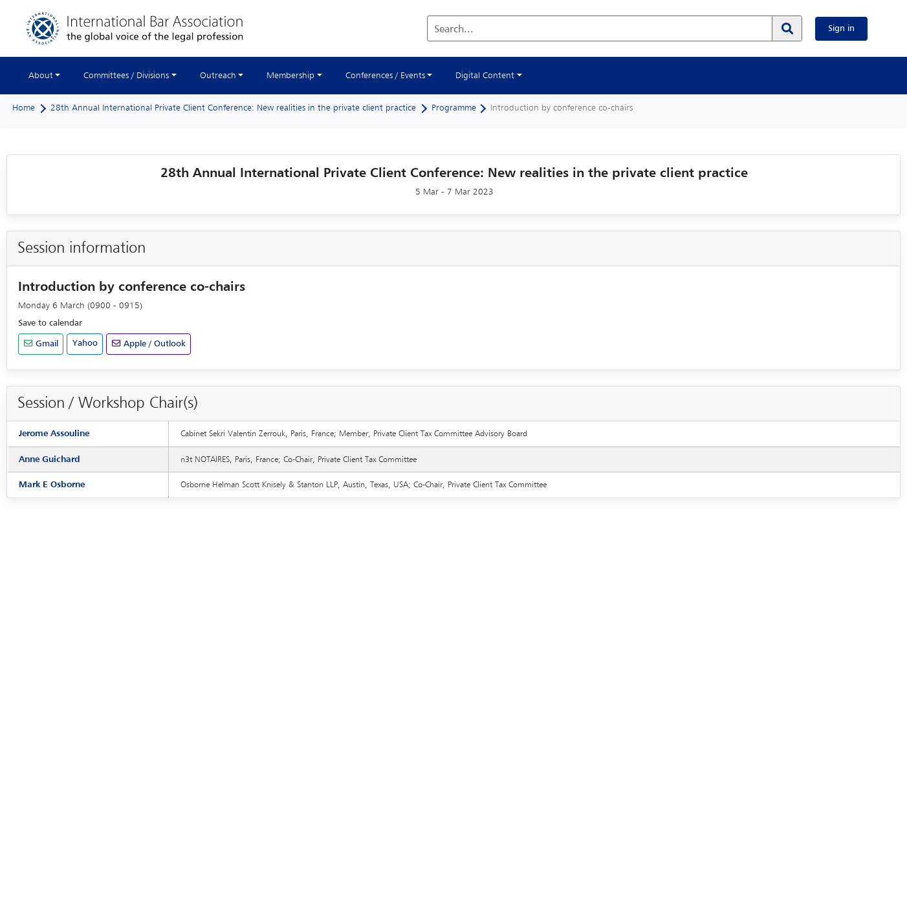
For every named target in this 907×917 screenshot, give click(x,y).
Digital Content (484, 75)
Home (23, 107)
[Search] (787, 28)
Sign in (841, 28)
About (40, 75)
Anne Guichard (49, 459)
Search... (454, 30)
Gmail (45, 343)
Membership (290, 75)
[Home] (148, 28)
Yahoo (85, 343)
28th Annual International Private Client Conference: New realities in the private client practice (233, 107)
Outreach (218, 75)
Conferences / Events (385, 75)
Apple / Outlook (153, 343)
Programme (454, 107)
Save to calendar (50, 323)
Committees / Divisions (126, 75)
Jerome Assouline (54, 433)
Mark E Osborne (52, 484)
